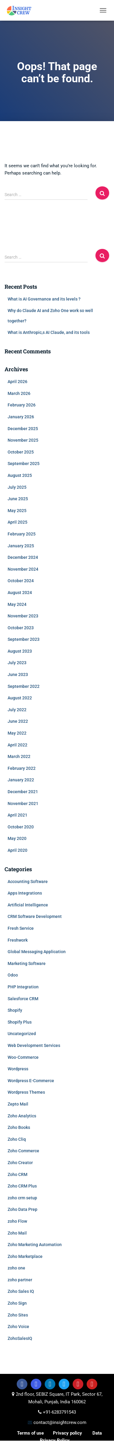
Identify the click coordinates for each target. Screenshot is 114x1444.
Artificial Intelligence (28, 904)
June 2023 (18, 674)
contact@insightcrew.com (59, 1422)
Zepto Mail (18, 1104)
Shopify (15, 1010)
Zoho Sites (18, 1315)
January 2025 (21, 545)
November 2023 (23, 615)
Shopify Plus (20, 1022)
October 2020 (21, 826)
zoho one (16, 1268)
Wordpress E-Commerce (31, 1080)
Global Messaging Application (37, 951)
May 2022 (17, 733)
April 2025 (17, 522)
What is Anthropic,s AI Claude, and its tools (49, 332)
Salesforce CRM (23, 998)
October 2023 (21, 627)
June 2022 (18, 721)
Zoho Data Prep (22, 1209)
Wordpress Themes (26, 1092)
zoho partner (20, 1279)
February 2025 (22, 534)
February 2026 (22, 405)
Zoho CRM (17, 1174)
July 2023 (17, 662)
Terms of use (30, 1433)
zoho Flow (17, 1221)
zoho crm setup (22, 1197)
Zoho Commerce (23, 1150)
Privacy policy (67, 1433)
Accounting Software (28, 881)
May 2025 (17, 510)
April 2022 (17, 744)
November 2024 (23, 569)
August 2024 (20, 592)
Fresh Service (21, 928)
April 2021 (17, 815)
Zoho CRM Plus (22, 1186)
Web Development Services (34, 1045)
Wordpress (18, 1068)
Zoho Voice (18, 1326)
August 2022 (20, 697)
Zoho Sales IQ (21, 1291)
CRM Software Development (35, 916)
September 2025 (24, 463)
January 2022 (21, 779)
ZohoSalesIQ (20, 1338)
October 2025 (21, 452)
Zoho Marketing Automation (35, 1244)
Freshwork (18, 940)
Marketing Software (27, 963)
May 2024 (17, 604)
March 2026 (19, 393)
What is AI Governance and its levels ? (44, 299)
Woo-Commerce (23, 1057)
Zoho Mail (17, 1233)
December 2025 (23, 428)
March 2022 (19, 756)
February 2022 (22, 768)
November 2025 (23, 440)
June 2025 (18, 498)
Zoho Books (19, 1127)
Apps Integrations (25, 893)
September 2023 (24, 639)
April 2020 (17, 850)
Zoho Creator (20, 1162)
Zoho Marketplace (25, 1256)
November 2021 (23, 803)
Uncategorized (22, 1033)
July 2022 (17, 709)
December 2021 (23, 791)
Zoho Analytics (22, 1115)
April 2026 (17, 381)
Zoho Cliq (17, 1139)
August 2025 (20, 475)
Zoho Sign (17, 1303)
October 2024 (21, 580)
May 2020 (17, 838)
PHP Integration (23, 986)
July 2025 (17, 487)
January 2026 (21, 416)
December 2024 (23, 557)
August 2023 (20, 651)
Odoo (13, 975)
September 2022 (24, 686)
